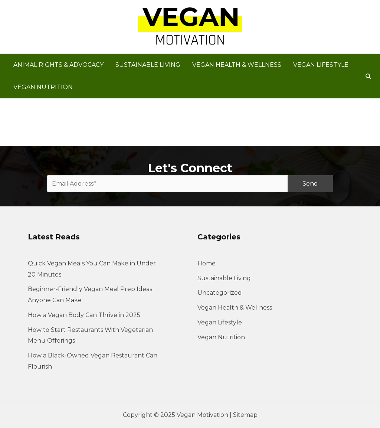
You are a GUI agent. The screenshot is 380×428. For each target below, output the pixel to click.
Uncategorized (219, 292)
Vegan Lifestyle (219, 322)
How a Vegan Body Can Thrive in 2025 (84, 314)
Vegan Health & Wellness (234, 307)
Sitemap (245, 414)
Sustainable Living (224, 278)
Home (206, 263)
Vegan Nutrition (221, 337)
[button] (369, 76)
